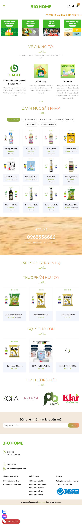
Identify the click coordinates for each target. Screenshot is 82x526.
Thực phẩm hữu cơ (41, 298)
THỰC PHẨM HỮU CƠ (29, 141)
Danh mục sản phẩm (41, 129)
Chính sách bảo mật (36, 509)
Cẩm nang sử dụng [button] (10, 497)
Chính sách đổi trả (36, 512)
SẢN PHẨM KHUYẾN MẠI (48, 145)
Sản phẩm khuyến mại (40, 284)
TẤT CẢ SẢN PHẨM (13, 141)
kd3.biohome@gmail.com (16, 490)
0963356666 (41, 258)
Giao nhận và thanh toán (12, 506)
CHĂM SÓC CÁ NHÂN (45, 141)
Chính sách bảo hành (37, 502)
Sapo (59, 523)
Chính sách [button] (34, 497)
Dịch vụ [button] (59, 497)
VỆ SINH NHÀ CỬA (31, 145)
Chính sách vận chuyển (38, 506)
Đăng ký (73, 446)
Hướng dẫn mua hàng (11, 502)
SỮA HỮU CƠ (59, 141)
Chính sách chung (36, 516)
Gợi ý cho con (41, 350)
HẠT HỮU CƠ (70, 141)
